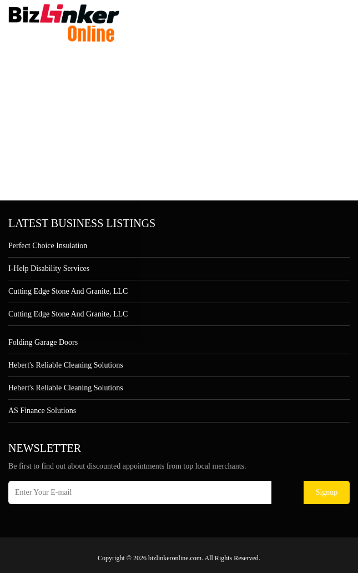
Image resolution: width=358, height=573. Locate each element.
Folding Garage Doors (43, 342)
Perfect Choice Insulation (47, 246)
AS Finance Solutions (42, 410)
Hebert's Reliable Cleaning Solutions (65, 365)
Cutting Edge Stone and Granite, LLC (68, 291)
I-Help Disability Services (48, 268)
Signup (327, 492)
